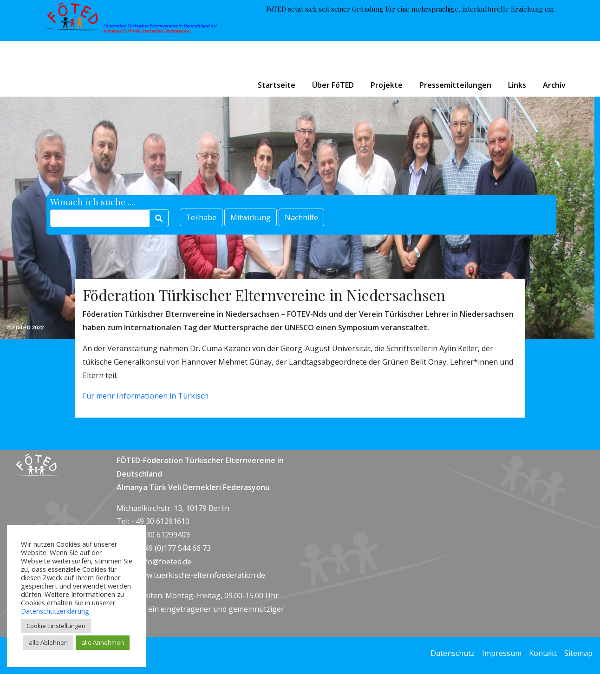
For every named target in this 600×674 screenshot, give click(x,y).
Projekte (387, 85)
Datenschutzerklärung (55, 610)
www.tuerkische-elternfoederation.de (200, 575)
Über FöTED (333, 85)
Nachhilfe (301, 217)
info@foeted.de (164, 561)
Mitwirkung (250, 217)
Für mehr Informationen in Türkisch (146, 396)
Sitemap (578, 653)
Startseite (276, 85)
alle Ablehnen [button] (48, 642)
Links (517, 85)
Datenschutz (452, 653)
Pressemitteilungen (455, 85)
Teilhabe (201, 217)
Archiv (554, 85)
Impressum (502, 653)
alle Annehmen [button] (102, 642)
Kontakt (543, 653)
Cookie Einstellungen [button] (55, 626)
